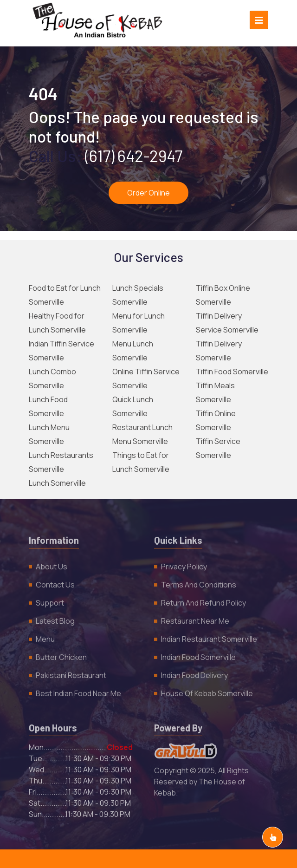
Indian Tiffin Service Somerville (61, 351)
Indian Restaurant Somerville (209, 641)
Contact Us (55, 586)
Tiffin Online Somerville (216, 420)
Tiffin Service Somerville (218, 448)
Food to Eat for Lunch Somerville (65, 295)
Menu (45, 641)
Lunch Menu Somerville (49, 434)
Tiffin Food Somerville (232, 371)
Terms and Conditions (198, 586)
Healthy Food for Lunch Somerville (57, 323)
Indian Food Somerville (198, 659)
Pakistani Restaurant (71, 677)
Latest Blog (55, 623)
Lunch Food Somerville (48, 406)
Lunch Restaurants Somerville (61, 462)
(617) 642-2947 (133, 155)
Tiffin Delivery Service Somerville (227, 323)
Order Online (148, 193)
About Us (51, 568)
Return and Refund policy (203, 605)
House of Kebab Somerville (207, 695)
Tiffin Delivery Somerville (219, 351)
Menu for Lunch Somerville (138, 323)
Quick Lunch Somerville (132, 406)
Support (50, 605)
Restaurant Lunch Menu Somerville (142, 434)
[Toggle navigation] (259, 20)
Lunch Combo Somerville (52, 378)
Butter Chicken (61, 659)
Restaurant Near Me (195, 623)
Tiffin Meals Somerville (215, 392)
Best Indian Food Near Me (78, 695)
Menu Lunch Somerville (132, 351)
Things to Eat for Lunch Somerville (140, 462)
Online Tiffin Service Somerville (146, 378)
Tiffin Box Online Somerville (223, 295)
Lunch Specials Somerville (137, 295)
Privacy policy (184, 568)
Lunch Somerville (57, 483)
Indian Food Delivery (194, 677)
